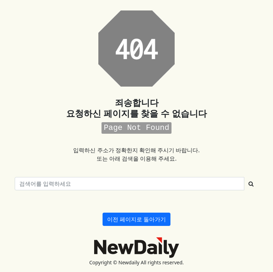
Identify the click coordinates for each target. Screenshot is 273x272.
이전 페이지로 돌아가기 (136, 219)
